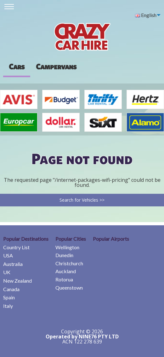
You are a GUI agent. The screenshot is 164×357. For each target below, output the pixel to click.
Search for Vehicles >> (82, 200)
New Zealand (17, 281)
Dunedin (64, 255)
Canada (11, 289)
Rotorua (64, 279)
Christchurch (69, 263)
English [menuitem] (145, 15)
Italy (8, 306)
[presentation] (56, 66)
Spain (9, 297)
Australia (13, 264)
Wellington (67, 247)
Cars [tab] (17, 66)
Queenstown (69, 288)
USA (8, 255)
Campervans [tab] (56, 66)
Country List (16, 247)
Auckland (65, 271)
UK (6, 272)
